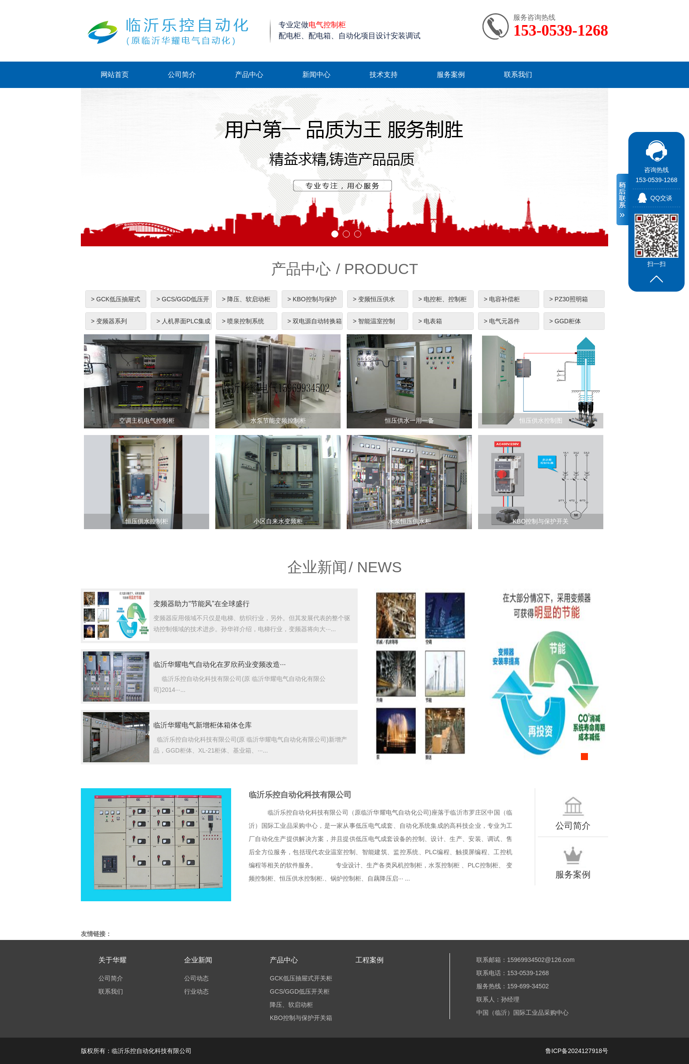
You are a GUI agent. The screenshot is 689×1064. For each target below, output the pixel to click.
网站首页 (115, 74)
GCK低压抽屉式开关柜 (301, 978)
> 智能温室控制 (374, 321)
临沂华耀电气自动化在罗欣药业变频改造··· (219, 664)
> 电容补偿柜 (502, 299)
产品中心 (249, 74)
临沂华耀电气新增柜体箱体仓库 (202, 725)
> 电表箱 (430, 321)
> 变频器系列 (109, 321)
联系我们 (518, 74)
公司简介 (182, 74)
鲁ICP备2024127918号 (576, 1050)
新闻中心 (316, 74)
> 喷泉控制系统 (243, 321)
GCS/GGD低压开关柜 (300, 991)
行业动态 (196, 991)
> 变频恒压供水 (374, 299)
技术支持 (384, 74)
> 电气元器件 (502, 321)
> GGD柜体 (565, 321)
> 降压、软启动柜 (246, 299)
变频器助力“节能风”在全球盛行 (201, 603)
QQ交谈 (661, 197)
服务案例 (451, 74)
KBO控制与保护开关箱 (301, 1017)
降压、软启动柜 (291, 1004)
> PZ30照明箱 (568, 299)
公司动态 (196, 978)
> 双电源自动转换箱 (314, 321)
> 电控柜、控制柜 (442, 299)
